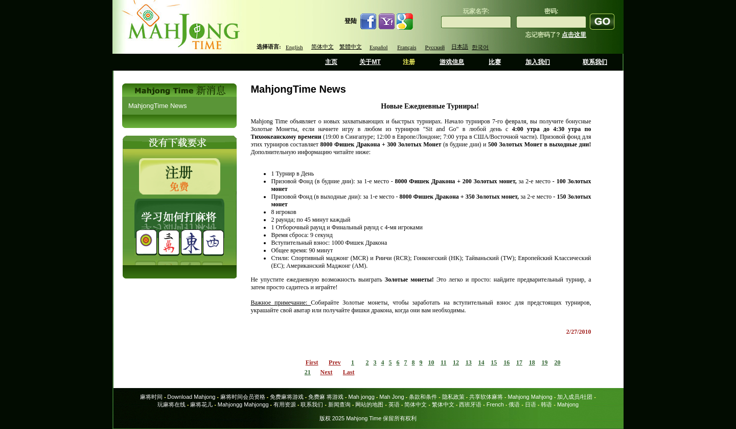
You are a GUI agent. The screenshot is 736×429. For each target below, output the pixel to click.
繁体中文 (443, 404)
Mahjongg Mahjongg (243, 404)
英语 (394, 404)
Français (406, 47)
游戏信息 (452, 62)
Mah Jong (391, 397)
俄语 (514, 404)
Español (378, 47)
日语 (530, 404)
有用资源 (284, 404)
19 (544, 362)
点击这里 (574, 34)
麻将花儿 (201, 404)
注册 (409, 62)
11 (443, 362)
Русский (435, 47)
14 (481, 362)
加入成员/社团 (574, 397)
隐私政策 (453, 397)
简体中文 (322, 47)
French (495, 404)
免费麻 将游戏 (325, 397)
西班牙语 (470, 404)
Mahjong (568, 404)
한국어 (480, 47)
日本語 (459, 47)
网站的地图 (369, 404)
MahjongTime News (157, 106)
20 (557, 362)
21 (308, 372)
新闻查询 (339, 404)
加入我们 (537, 62)
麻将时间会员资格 (242, 397)
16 (506, 362)
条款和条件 (423, 397)
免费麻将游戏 (287, 397)
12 (456, 362)
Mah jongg (361, 397)
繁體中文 (350, 47)
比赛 (495, 62)
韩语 (546, 404)
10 (431, 362)
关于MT (369, 62)
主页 (331, 62)
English (294, 47)
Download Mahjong (191, 397)
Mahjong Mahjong (530, 397)
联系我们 (595, 62)
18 (532, 362)
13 (469, 362)
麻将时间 (151, 397)
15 (494, 362)
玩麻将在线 (171, 404)
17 (519, 362)
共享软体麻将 (486, 397)
